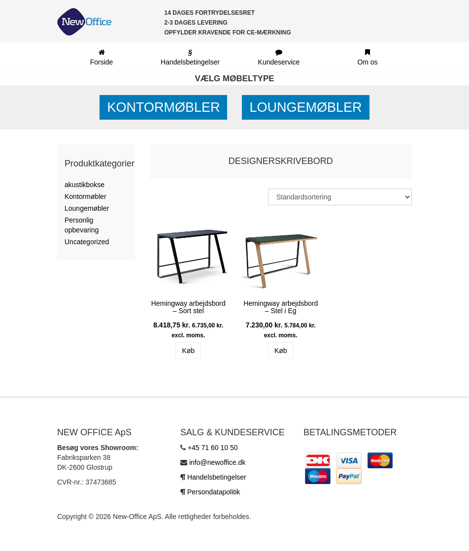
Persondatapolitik (213, 492)
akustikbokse (84, 185)
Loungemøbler (305, 107)
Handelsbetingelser (216, 477)
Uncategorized (87, 242)
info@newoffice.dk (217, 462)
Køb (188, 351)
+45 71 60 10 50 (213, 448)
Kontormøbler (163, 107)
